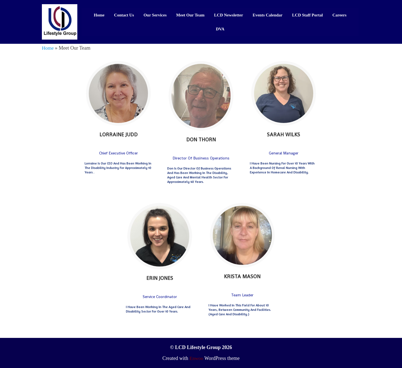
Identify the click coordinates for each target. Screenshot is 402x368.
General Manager (283, 152)
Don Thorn (201, 139)
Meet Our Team (190, 15)
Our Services (155, 15)
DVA (220, 28)
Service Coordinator (160, 296)
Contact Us (124, 15)
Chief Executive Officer (118, 152)
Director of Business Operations (201, 158)
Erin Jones (159, 278)
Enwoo (196, 358)
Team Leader (242, 294)
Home (99, 15)
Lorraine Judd (118, 134)
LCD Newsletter (228, 15)
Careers (339, 15)
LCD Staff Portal (307, 15)
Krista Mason (242, 276)
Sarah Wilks (283, 134)
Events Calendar (268, 15)
